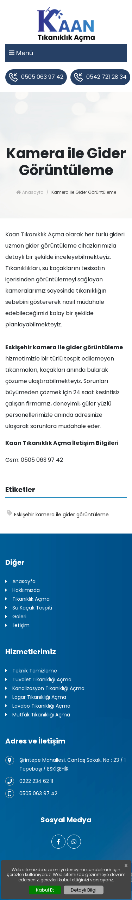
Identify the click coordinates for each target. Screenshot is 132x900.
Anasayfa (30, 192)
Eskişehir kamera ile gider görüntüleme (58, 514)
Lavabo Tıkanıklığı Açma (37, 706)
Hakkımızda (22, 590)
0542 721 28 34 (100, 77)
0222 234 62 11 (29, 781)
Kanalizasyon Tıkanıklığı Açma (44, 688)
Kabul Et (45, 890)
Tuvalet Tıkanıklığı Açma (38, 679)
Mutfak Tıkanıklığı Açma (37, 714)
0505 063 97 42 (36, 77)
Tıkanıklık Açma (27, 599)
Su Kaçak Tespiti (28, 608)
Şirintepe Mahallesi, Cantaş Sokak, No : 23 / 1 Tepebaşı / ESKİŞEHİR (65, 764)
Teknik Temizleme (31, 670)
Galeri (15, 616)
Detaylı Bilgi (83, 890)
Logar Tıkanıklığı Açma (35, 697)
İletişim (17, 625)
